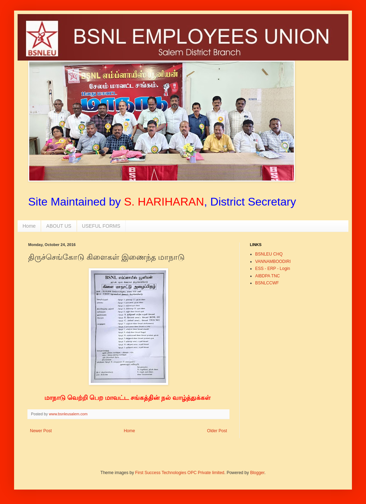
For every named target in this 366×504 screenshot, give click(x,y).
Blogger (257, 472)
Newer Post (41, 430)
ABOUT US (58, 226)
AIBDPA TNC (267, 275)
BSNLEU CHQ (269, 254)
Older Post (217, 430)
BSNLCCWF (267, 283)
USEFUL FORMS (101, 226)
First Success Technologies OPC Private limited (179, 472)
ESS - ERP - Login (272, 268)
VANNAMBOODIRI (273, 261)
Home (29, 226)
